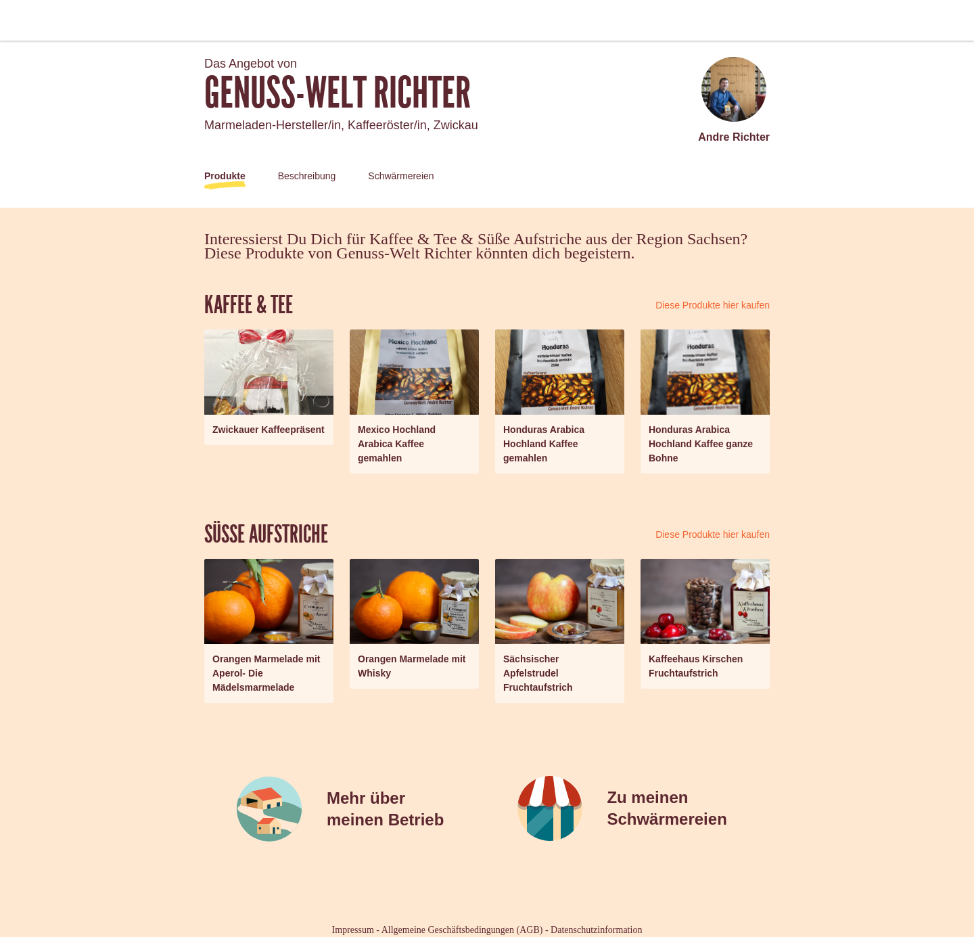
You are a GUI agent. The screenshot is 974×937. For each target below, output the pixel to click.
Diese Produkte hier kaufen (712, 305)
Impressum (353, 930)
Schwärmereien (401, 175)
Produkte (225, 175)
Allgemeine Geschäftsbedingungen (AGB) (462, 930)
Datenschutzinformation (596, 930)
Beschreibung (307, 175)
